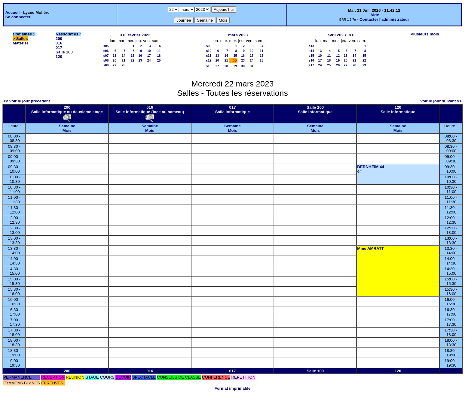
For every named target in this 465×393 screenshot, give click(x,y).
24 (149, 60)
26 (338, 65)
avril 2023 (337, 35)
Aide (374, 15)
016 (59, 43)
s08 (106, 60)
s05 (106, 46)
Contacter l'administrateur (384, 19)
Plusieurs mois (425, 34)
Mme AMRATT (370, 248)
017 (59, 47)
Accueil (12, 12)
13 (114, 55)
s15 (311, 55)
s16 (311, 60)
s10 (208, 51)
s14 (311, 51)
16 (140, 55)
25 (159, 60)
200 (59, 38)
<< (122, 35)
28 (123, 65)
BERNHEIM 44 (370, 167)
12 (338, 55)
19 (338, 60)
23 (140, 60)
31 (251, 66)
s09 (106, 65)
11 (159, 51)
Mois (67, 130)
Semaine (67, 126)
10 (149, 51)
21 (123, 60)
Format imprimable (233, 388)
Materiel (20, 43)
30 (243, 66)
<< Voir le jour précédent (26, 101)
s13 (208, 66)
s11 (208, 55)
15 (132, 55)
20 (114, 60)
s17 (311, 65)
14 (123, 55)
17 (149, 55)
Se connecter (18, 17)
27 (114, 65)
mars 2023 (238, 35)
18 (159, 55)
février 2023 (139, 35)
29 (235, 66)
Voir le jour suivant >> (441, 101)
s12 (208, 60)
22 (132, 60)
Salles (22, 38)
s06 (106, 51)
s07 (106, 55)
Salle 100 (64, 52)
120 (59, 56)
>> (351, 35)
